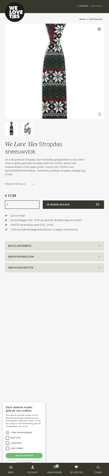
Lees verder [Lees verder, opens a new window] (23, 426)
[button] (54, 246)
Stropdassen (95, 19)
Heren (82, 19)
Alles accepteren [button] (24, 455)
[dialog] (24, 437)
